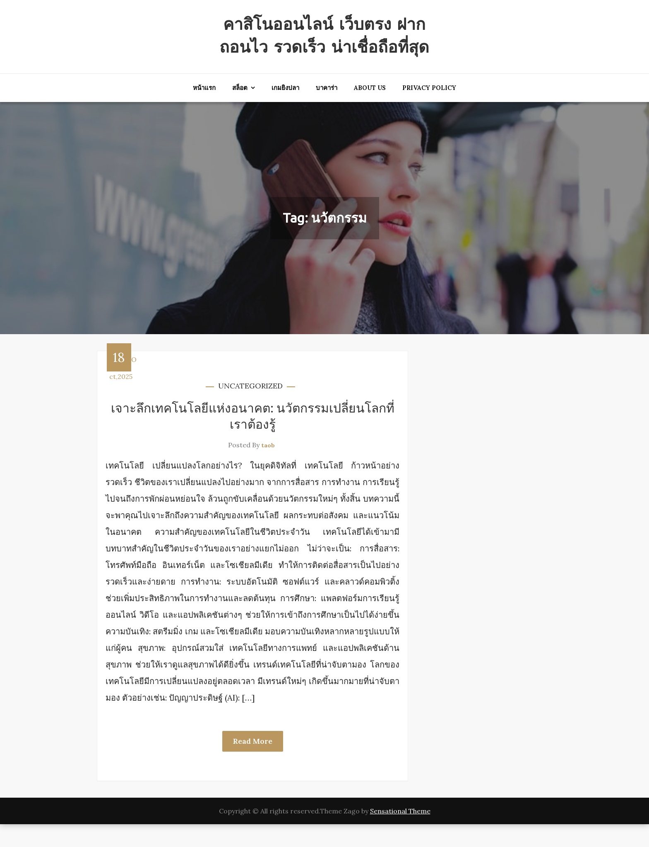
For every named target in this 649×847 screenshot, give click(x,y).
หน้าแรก (204, 110)
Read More (252, 764)
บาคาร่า (326, 110)
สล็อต (240, 110)
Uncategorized (250, 408)
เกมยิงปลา (285, 110)
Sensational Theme (400, 834)
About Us (370, 110)
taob (268, 468)
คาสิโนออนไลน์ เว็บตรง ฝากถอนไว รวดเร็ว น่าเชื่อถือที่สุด (324, 46)
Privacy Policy (429, 110)
